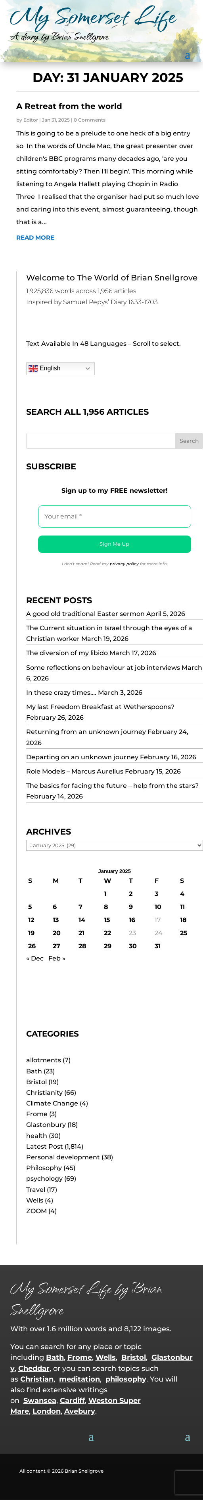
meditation (79, 1379)
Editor (30, 120)
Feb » (56, 958)
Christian (37, 1379)
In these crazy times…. (61, 692)
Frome (37, 1114)
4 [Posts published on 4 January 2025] (182, 894)
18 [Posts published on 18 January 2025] (183, 920)
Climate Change (52, 1103)
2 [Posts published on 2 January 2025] (130, 894)
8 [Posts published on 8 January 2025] (106, 907)
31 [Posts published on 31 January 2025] (158, 946)
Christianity (44, 1092)
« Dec (35, 958)
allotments (43, 1060)
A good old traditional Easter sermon (85, 614)
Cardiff (72, 1400)
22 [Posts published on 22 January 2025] (107, 933)
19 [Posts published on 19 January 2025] (31, 933)
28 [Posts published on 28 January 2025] (82, 946)
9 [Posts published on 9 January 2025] (131, 907)
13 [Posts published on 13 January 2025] (56, 920)
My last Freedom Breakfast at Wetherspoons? (100, 707)
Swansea (39, 1400)
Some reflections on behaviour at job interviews (103, 667)
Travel (35, 1189)
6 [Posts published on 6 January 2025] (55, 907)
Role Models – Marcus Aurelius (74, 771)
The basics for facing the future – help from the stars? (112, 785)
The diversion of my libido (67, 653)
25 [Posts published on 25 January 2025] (184, 933)
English (45, 369)
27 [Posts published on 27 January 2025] (56, 946)
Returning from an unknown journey (86, 732)
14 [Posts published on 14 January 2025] (82, 920)
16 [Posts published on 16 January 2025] (132, 920)
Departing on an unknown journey (82, 757)
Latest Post (44, 1146)
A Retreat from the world (69, 106)
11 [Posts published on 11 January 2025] (182, 907)
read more (35, 237)
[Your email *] (115, 516)
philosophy (125, 1379)
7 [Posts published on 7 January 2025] (80, 907)
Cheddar (34, 1368)
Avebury (79, 1411)
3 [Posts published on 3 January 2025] (156, 894)
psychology (44, 1178)
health (36, 1136)
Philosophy (44, 1168)
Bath (34, 1071)
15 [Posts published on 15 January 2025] (107, 920)
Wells (34, 1200)
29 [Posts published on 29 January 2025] (107, 946)
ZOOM (36, 1211)
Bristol (36, 1082)
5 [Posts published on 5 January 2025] (30, 907)
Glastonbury (46, 1124)
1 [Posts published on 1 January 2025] (105, 894)
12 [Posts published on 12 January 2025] (31, 920)
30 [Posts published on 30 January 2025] (133, 946)
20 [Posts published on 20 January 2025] (57, 933)
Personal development (63, 1157)
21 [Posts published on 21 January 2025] (81, 933)
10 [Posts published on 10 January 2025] (158, 907)
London (47, 1411)
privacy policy (124, 563)
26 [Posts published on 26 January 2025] (32, 946)
